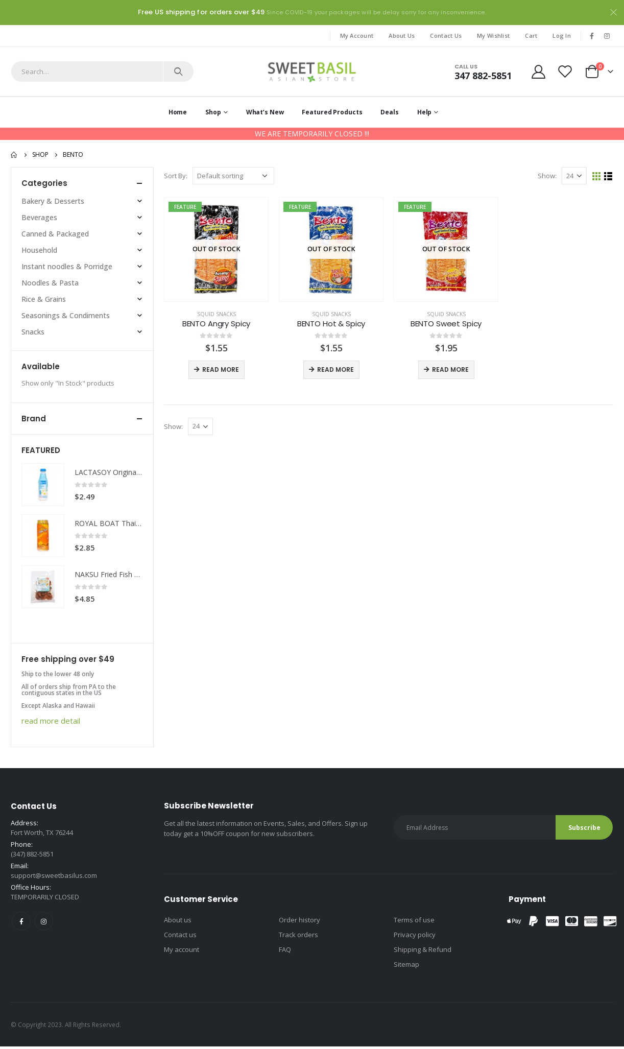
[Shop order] (233, 175)
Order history (299, 927)
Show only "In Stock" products (67, 383)
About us (177, 927)
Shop (213, 112)
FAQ (285, 957)
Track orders (298, 942)
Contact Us (446, 35)
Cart (531, 35)
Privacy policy (415, 942)
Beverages (39, 217)
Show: (547, 175)
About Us (402, 35)
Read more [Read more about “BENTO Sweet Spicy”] (450, 369)
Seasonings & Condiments (65, 315)
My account (181, 957)
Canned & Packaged (55, 234)
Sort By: (175, 175)
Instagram (43, 928)
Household (39, 250)
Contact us (180, 942)
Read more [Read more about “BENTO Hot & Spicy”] (335, 369)
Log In (562, 35)
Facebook (21, 928)
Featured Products (332, 112)
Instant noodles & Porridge (66, 266)
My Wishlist (493, 35)
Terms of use (414, 927)
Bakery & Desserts (52, 201)
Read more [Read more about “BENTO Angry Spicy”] (220, 369)
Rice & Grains (43, 299)
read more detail (50, 721)
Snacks (32, 332)
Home (178, 112)
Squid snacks (216, 314)
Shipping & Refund (422, 957)
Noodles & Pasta (50, 283)
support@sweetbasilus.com (54, 883)
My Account (357, 35)
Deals (389, 112)
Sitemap (406, 971)
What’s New (265, 112)
